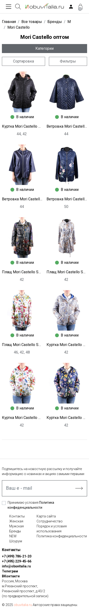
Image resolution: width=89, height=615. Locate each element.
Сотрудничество (50, 521)
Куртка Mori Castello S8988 (67, 417)
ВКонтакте (11, 576)
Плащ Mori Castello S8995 (22, 272)
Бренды (15, 531)
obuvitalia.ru (23, 605)
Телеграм (10, 571)
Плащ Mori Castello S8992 (22, 344)
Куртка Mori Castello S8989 (22, 417)
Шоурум (15, 541)
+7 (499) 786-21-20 (16, 556)
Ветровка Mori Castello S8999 (22, 199)
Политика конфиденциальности (62, 536)
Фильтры (68, 61)
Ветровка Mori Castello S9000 (67, 126)
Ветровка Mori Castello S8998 (67, 199)
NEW (13, 536)
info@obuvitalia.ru (16, 566)
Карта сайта (46, 516)
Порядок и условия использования (52, 528)
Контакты (17, 516)
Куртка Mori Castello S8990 (67, 344)
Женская (16, 521)
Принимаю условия (31, 505)
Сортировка (23, 61)
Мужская (16, 526)
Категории (44, 48)
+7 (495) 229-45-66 (16, 561)
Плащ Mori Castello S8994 (67, 272)
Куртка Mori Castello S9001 (22, 126)
